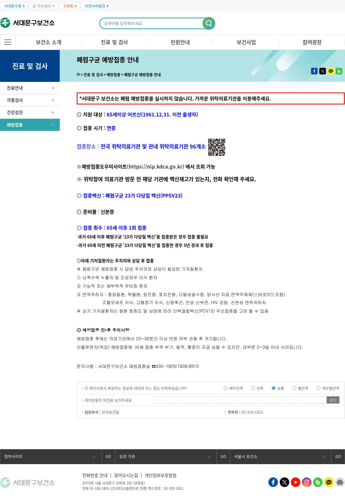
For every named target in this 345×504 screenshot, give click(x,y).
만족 (260, 388)
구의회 (70, 6)
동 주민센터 (44, 6)
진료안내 (15, 88)
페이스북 (314, 71)
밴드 (339, 71)
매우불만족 (330, 388)
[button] (209, 23)
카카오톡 (330, 71)
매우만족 (236, 388)
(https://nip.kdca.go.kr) (155, 166)
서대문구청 (14, 6)
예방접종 (15, 124)
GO (108, 456)
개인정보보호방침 (165, 475)
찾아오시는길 (128, 475)
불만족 (303, 388)
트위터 (322, 71)
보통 (280, 388)
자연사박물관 (97, 6)
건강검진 (15, 112)
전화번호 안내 (95, 475)
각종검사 (15, 100)
